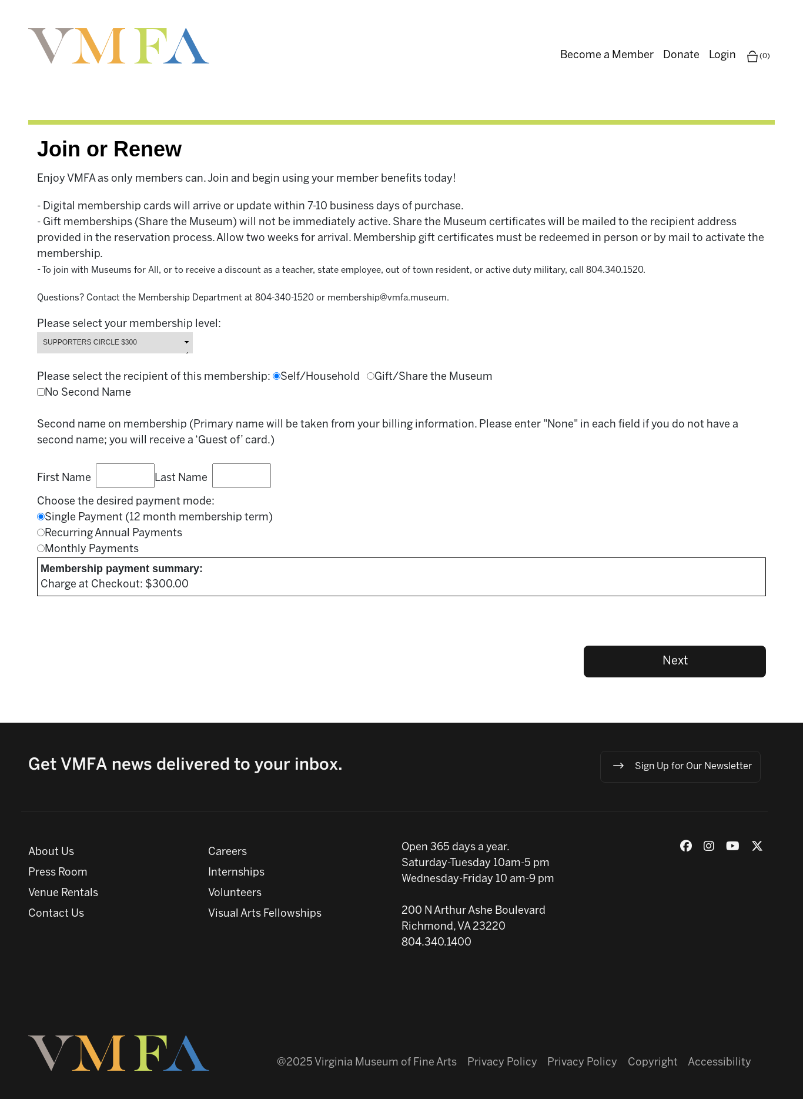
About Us (51, 852)
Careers (227, 852)
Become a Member (607, 56)
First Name (66, 478)
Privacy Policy (502, 1063)
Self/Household (323, 377)
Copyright (653, 1063)
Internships (236, 873)
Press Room (58, 873)
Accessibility (719, 1063)
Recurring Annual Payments (113, 534)
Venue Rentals (63, 893)
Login (722, 56)
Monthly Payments (92, 549)
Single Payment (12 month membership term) (159, 518)
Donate (681, 56)
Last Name (183, 478)
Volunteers (235, 893)
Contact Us (56, 914)
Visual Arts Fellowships (265, 914)
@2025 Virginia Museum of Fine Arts (367, 1063)
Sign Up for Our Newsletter (681, 766)
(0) (757, 56)
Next (675, 661)
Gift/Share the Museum (433, 377)
